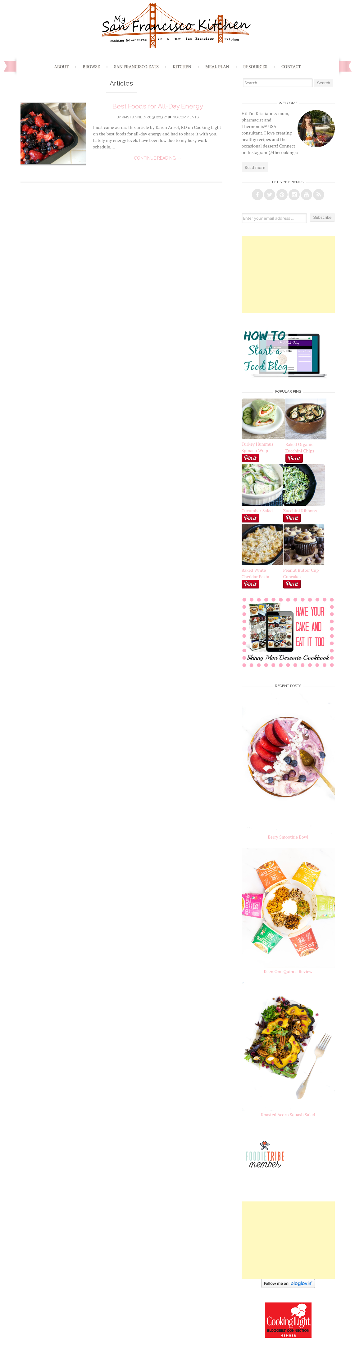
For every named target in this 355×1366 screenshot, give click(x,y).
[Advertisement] (288, 274)
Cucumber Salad (257, 510)
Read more (255, 167)
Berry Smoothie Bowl (288, 837)
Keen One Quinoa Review (288, 971)
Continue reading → (157, 158)
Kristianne (132, 117)
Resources (255, 66)
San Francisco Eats (136, 66)
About (61, 66)
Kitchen (182, 66)
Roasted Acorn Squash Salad (288, 1114)
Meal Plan (217, 66)
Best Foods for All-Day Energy (157, 106)
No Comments (183, 117)
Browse (91, 66)
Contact (291, 66)
